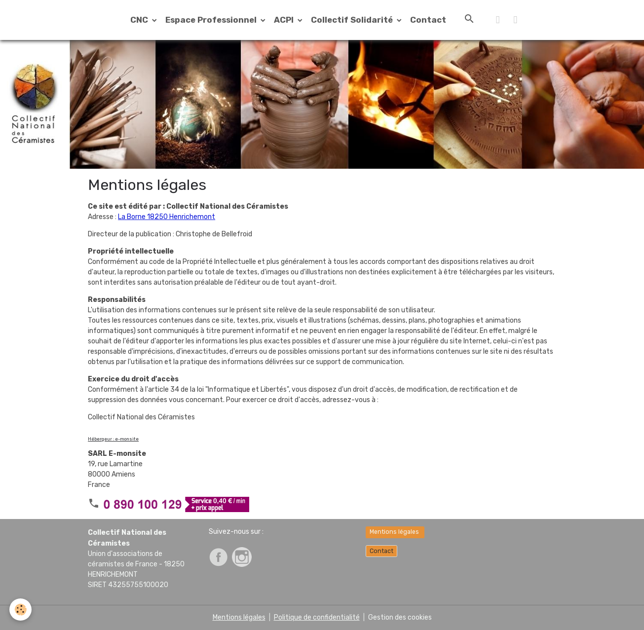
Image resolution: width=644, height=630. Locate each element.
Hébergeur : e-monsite (113, 439)
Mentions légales (395, 531)
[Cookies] (21, 609)
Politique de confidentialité (317, 617)
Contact (428, 20)
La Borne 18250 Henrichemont (166, 217)
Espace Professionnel (212, 20)
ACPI (285, 20)
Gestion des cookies (400, 617)
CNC (140, 20)
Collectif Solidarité (353, 20)
